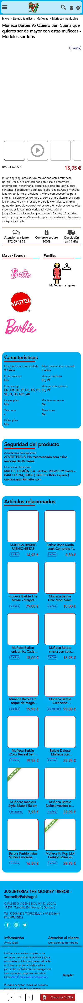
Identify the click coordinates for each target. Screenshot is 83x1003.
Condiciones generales (63, 943)
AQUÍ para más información (29, 977)
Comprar (62, 997)
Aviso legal (11, 943)
